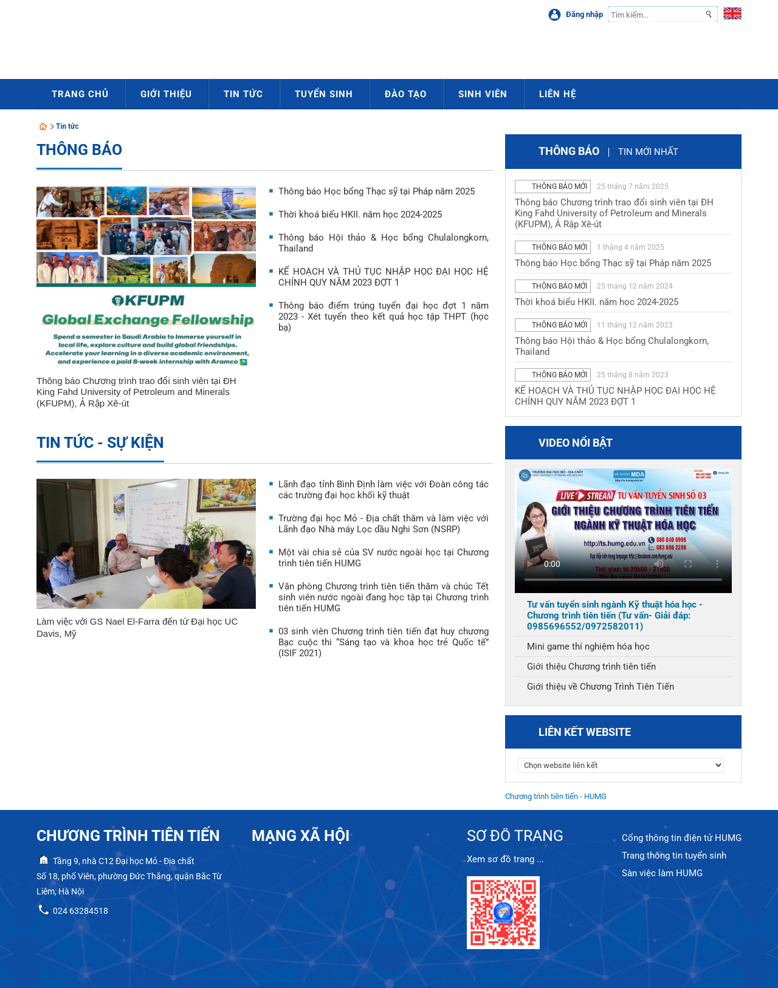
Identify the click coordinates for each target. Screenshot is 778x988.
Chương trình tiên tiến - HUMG (556, 796)
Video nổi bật (576, 442)
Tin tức (67, 126)
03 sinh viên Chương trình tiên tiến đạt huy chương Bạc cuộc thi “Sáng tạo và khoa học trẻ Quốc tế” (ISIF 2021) (383, 642)
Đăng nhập (584, 14)
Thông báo (79, 150)
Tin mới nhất (648, 151)
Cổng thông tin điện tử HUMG (682, 837)
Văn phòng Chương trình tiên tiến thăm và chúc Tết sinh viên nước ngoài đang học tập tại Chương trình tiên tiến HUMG (383, 597)
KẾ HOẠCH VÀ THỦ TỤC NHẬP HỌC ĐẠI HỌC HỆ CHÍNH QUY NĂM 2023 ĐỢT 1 (383, 277)
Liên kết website (585, 732)
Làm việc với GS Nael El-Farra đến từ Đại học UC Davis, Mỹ (137, 627)
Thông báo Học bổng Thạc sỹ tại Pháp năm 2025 (376, 191)
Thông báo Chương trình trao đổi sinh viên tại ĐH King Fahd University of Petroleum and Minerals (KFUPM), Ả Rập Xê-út (136, 392)
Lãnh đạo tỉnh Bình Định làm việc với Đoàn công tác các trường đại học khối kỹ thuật (383, 490)
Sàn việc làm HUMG (662, 873)
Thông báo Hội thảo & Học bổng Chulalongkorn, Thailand (612, 346)
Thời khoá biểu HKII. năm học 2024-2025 (360, 214)
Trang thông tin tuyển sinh (674, 855)
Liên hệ (557, 94)
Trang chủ (80, 94)
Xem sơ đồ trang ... (505, 859)
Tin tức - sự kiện (100, 442)
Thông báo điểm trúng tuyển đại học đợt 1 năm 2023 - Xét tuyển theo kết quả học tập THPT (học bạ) (383, 316)
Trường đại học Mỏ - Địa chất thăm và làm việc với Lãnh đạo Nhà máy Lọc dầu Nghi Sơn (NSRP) (383, 524)
